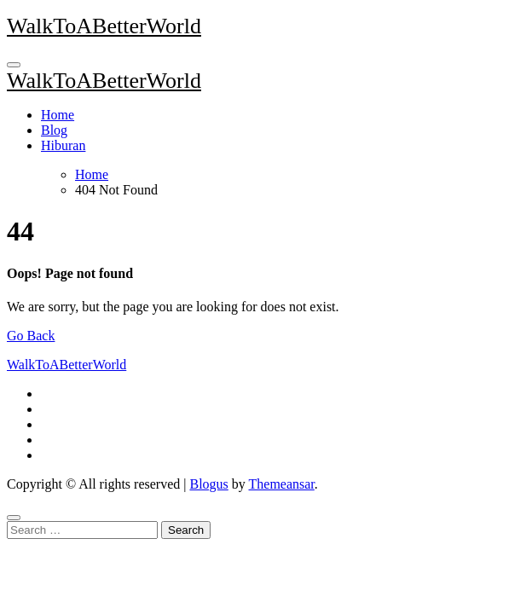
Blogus (208, 484)
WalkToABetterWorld (104, 26)
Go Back (31, 335)
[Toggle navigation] (13, 64)
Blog (54, 130)
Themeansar (282, 484)
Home (57, 114)
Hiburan (63, 145)
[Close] (13, 517)
